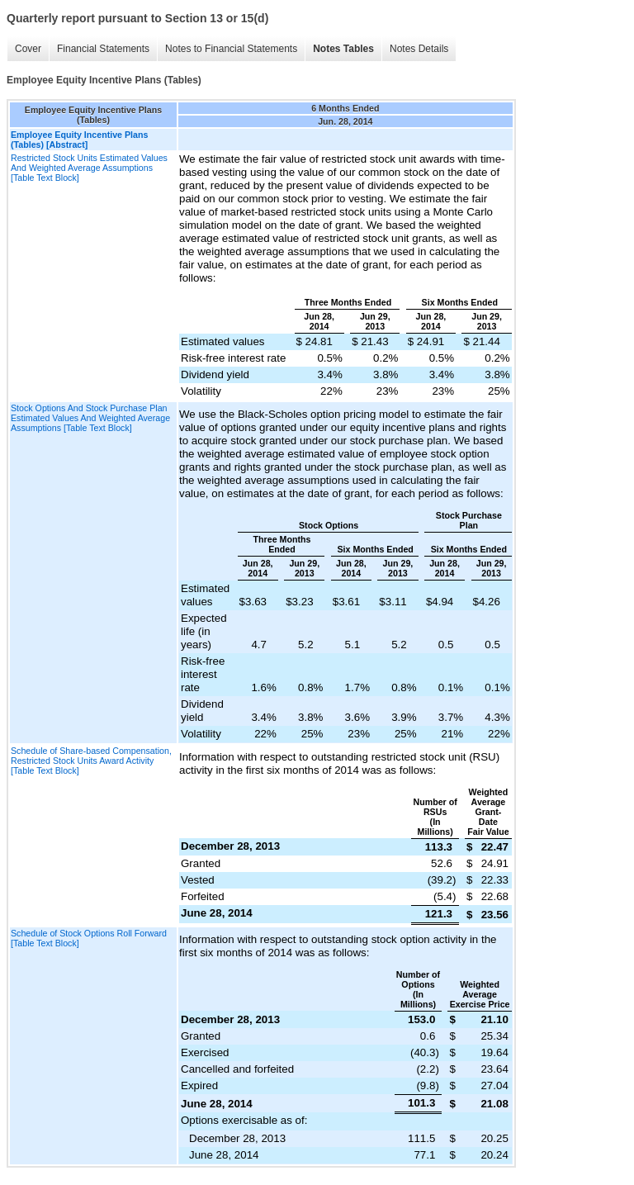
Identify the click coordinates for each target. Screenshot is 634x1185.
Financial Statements (103, 49)
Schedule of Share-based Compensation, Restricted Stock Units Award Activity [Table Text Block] (91, 760)
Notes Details (419, 49)
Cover (28, 49)
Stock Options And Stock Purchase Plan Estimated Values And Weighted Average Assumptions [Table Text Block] (90, 418)
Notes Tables (343, 49)
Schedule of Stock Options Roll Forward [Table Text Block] (89, 938)
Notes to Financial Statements (231, 49)
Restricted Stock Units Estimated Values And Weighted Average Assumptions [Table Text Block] (89, 167)
